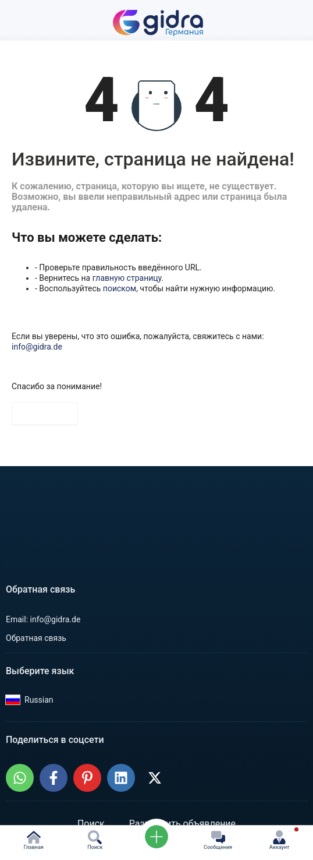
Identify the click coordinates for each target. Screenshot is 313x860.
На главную (45, 413)
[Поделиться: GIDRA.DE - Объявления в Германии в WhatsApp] (20, 778)
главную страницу (127, 278)
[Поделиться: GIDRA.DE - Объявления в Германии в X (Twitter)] (155, 778)
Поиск (91, 823)
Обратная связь (36, 638)
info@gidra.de (37, 346)
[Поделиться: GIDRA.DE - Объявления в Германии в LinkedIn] (121, 778)
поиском (119, 288)
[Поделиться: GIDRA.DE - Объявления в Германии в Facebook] (53, 778)
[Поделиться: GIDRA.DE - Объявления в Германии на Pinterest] (87, 778)
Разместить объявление (182, 823)
